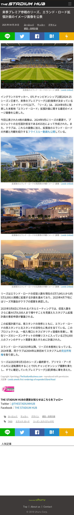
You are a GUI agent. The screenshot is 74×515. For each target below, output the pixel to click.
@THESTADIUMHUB (23, 403)
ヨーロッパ (29, 24)
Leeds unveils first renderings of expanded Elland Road (31, 379)
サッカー (41, 24)
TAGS (10, 421)
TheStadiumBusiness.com (31, 376)
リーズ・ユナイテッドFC (43, 421)
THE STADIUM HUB (26, 407)
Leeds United (67, 90)
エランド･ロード (23, 421)
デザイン (52, 24)
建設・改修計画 (31, 28)
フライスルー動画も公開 (41, 131)
